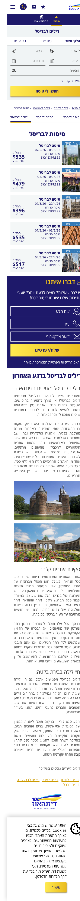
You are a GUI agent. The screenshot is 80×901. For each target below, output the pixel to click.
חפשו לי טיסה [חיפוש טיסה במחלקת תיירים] (40, 91)
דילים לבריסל (14, 108)
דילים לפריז (43, 780)
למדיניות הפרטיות (46, 866)
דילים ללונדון (63, 780)
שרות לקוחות (27, 6)
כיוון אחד (38, 41)
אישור (49, 887)
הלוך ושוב (65, 41)
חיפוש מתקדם (65, 80)
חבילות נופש (34, 21)
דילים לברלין (64, 784)
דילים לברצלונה (21, 780)
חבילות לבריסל (38, 117)
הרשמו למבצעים (36, 6)
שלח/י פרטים (40, 350)
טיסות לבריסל (64, 117)
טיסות (49, 21)
